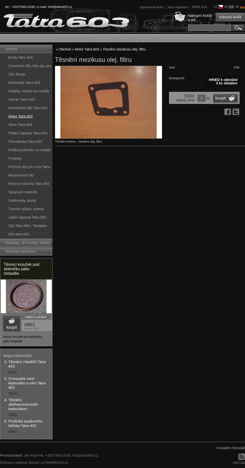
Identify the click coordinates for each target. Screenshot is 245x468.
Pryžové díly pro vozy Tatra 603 (29, 168)
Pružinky (15, 158)
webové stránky (27, 463)
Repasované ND (21, 175)
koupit (11, 327)
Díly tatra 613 (18, 234)
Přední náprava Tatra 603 (28, 133)
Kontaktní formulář (231, 448)
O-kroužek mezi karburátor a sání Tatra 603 (27, 383)
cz (218, 7)
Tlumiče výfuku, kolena (26, 209)
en (229, 7)
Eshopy (6, 463)
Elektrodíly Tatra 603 (24, 83)
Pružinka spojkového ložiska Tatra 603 (25, 423)
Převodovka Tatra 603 (25, 142)
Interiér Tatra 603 (21, 99)
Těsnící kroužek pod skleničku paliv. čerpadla (21, 268)
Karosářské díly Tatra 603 (28, 108)
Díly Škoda (16, 74)
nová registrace (178, 7)
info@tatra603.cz (60, 7)
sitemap (239, 463)
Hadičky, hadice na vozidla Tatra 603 (28, 92)
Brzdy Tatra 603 (20, 57)
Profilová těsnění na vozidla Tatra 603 (29, 151)
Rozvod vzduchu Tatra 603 (28, 184)
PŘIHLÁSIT (199, 7)
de (240, 7)
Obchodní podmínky (20, 251)
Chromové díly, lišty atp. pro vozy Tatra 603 (29, 67)
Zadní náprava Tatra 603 (27, 217)
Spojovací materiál (22, 192)
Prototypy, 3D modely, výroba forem (27, 244)
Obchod (11, 49)
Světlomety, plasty (22, 200)
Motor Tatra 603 (20, 116)
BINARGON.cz (56, 463)
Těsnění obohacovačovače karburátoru (23, 404)
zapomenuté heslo (151, 7)
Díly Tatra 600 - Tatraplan (27, 226)
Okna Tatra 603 (20, 125)
